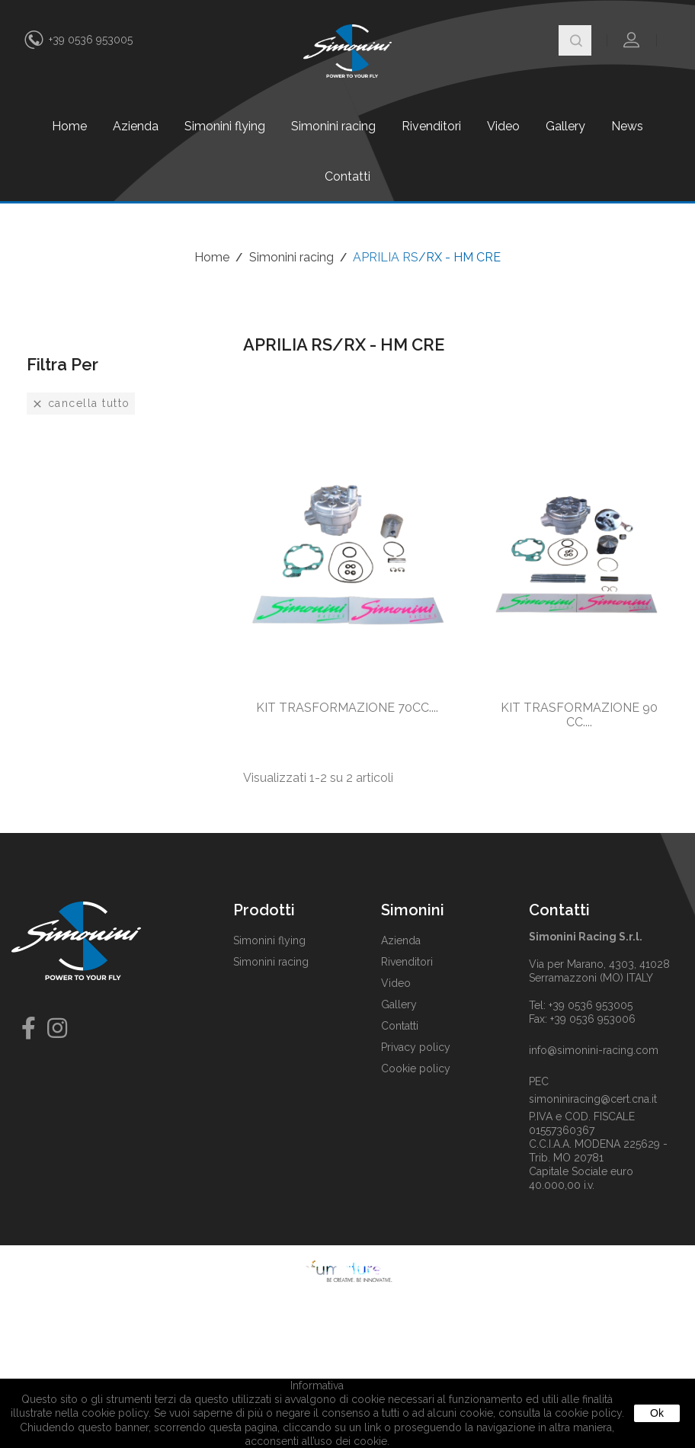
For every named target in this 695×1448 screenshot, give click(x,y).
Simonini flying (224, 126)
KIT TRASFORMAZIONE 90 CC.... (579, 715)
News (627, 126)
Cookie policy (415, 1068)
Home (69, 126)
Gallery (565, 126)
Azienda (136, 126)
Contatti (347, 176)
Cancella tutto (80, 403)
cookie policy (588, 1413)
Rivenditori (431, 126)
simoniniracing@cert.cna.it (593, 1099)
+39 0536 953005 (91, 40)
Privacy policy (415, 1047)
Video (503, 126)
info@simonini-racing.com (593, 1050)
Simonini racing (333, 126)
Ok (657, 1413)
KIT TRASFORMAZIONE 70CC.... (347, 707)
